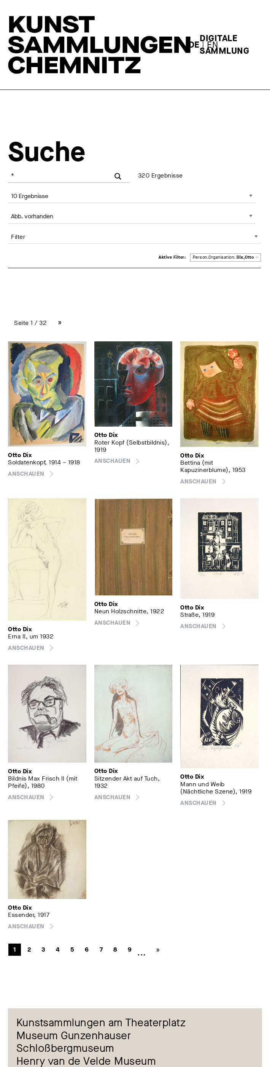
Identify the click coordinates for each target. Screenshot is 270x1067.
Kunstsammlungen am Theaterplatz (101, 1022)
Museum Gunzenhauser (73, 1035)
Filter (18, 237)
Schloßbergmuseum (65, 1048)
